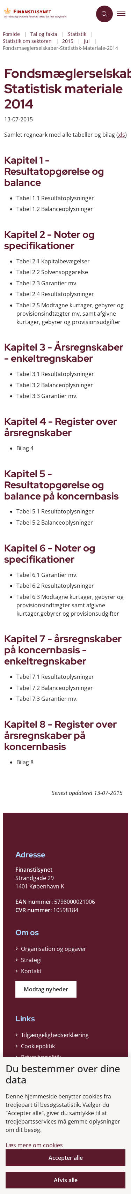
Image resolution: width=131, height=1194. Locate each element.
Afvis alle (66, 1180)
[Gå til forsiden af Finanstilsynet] (46, 14)
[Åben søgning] (104, 14)
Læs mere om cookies (34, 1145)
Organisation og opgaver (53, 949)
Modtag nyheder (46, 989)
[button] (124, 14)
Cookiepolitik (38, 1046)
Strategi (31, 960)
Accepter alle (66, 1158)
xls (121, 134)
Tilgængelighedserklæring (55, 1035)
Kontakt (31, 971)
